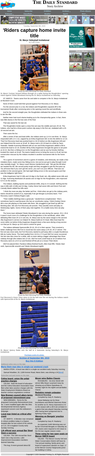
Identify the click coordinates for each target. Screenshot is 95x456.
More (84, 14)
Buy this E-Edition (34, 361)
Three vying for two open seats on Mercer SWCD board (51, 435)
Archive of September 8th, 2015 (34, 358)
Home (9, 11)
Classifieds (28, 14)
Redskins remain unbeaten (48, 392)
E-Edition (47, 11)
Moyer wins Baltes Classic (47, 378)
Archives (66, 11)
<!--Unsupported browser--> (81, 60)
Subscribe (28, 11)
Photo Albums (85, 11)
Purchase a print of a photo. (34, 355)
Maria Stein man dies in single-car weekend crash (24, 367)
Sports (65, 14)
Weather (47, 14)
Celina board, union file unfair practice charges (15, 379)
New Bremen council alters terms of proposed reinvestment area (17, 396)
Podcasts (9, 14)
